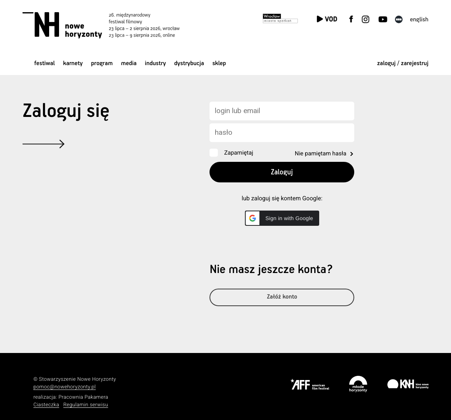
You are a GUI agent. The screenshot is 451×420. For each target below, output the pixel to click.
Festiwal (44, 63)
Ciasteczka (46, 405)
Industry (155, 63)
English (419, 19)
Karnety (73, 63)
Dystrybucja (189, 63)
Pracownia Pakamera (83, 397)
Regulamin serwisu (85, 405)
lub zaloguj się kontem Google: (281, 198)
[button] (282, 218)
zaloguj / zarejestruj (403, 63)
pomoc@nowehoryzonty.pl (65, 387)
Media (129, 63)
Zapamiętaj (238, 152)
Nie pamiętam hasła (320, 153)
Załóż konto (282, 299)
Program (102, 63)
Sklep (219, 63)
